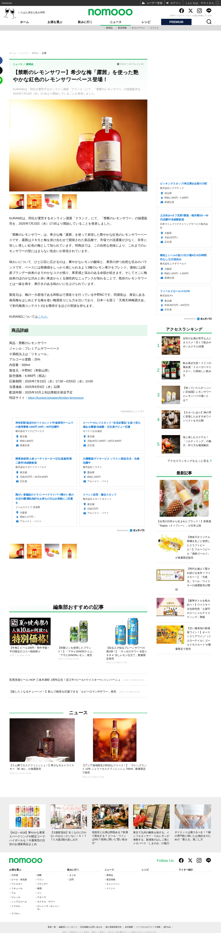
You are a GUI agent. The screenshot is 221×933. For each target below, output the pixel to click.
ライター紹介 (186, 870)
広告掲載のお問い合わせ (91, 927)
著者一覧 (52, 927)
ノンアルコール (19, 901)
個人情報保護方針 (114, 927)
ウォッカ (15, 897)
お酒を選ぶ (55, 22)
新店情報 (122, 28)
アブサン (15, 913)
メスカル (15, 906)
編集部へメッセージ (68, 927)
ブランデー (42, 884)
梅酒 (39, 888)
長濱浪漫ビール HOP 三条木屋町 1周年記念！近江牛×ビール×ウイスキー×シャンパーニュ (76, 679)
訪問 (71, 879)
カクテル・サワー (46, 901)
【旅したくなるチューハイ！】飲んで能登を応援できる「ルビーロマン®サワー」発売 (74, 691)
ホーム (24, 22)
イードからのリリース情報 (148, 927)
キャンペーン (138, 28)
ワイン (40, 879)
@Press (167, 927)
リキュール (16, 888)
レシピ (146, 22)
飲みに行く (85, 22)
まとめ (72, 875)
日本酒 (14, 875)
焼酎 (39, 875)
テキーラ (41, 897)
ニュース (116, 22)
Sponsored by (122, 530)
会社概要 (129, 927)
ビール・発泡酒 (19, 879)
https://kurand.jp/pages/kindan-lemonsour (56, 397)
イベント (154, 28)
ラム (13, 893)
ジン (39, 893)
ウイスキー (16, 884)
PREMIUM (176, 22)
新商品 (109, 28)
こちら (42, 316)
